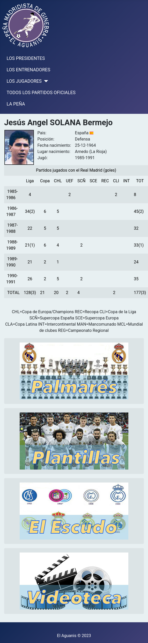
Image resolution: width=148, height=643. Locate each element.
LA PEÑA (16, 104)
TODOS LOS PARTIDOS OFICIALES (41, 92)
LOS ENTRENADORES (28, 69)
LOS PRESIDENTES (26, 58)
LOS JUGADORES (24, 81)
